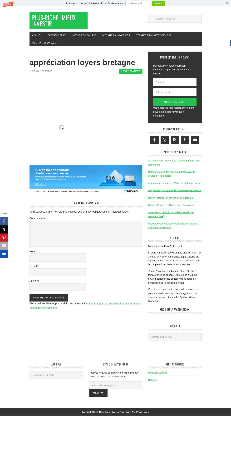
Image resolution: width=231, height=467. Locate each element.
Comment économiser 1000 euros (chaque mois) (174, 186)
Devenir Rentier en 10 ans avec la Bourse (170, 200)
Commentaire (38, 221)
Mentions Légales (157, 375)
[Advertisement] (88, 88)
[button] (115, 3)
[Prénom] (175, 85)
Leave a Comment (130, 74)
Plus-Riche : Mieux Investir (54, 22)
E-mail (34, 269)
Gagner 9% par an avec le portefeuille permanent (174, 193)
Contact (152, 383)
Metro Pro (103, 415)
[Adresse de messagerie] (115, 388)
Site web (34, 284)
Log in (146, 415)
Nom (33, 254)
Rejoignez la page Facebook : (175, 313)
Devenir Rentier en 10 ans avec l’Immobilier (171, 208)
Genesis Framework (121, 415)
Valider (158, 3)
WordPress (137, 415)
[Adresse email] (175, 95)
